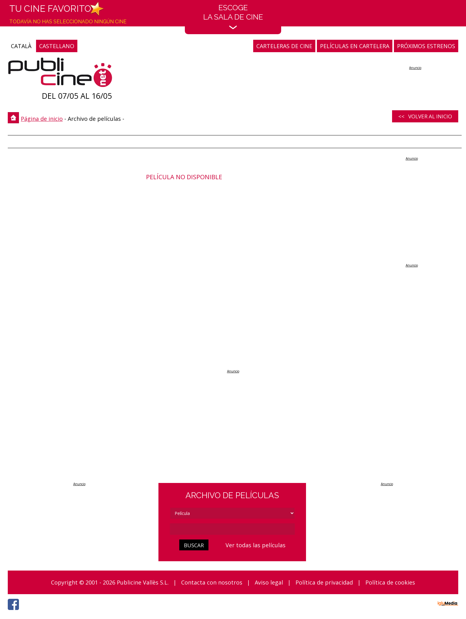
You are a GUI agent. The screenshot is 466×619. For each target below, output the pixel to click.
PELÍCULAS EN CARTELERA (354, 46)
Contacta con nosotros (211, 582)
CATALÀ (21, 46)
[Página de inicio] (60, 73)
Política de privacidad (324, 582)
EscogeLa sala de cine (233, 16)
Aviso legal (269, 582)
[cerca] (232, 529)
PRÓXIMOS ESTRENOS (426, 46)
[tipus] (232, 513)
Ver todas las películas (256, 545)
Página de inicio (42, 118)
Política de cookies (390, 582)
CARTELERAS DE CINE (284, 46)
